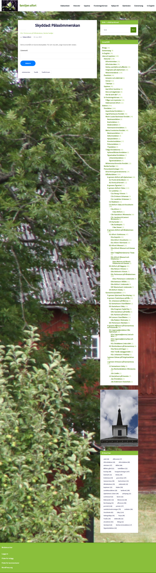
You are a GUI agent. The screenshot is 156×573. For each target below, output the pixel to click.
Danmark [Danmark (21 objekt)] (108, 475)
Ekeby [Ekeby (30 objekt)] (119, 475)
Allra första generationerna (116, 172)
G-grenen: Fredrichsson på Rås (118, 298)
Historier (76, 6)
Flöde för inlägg (7, 558)
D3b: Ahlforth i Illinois (119, 271)
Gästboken (126, 6)
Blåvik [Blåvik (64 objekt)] (119, 465)
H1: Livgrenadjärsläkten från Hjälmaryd (119, 331)
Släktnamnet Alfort (113, 103)
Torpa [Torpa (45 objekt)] (121, 516)
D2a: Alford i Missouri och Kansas (123, 248)
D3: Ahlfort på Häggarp (117, 266)
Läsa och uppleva (108, 56)
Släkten (105, 106)
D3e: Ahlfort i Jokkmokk (120, 284)
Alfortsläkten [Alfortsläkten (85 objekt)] (124, 462)
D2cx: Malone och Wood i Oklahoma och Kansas (121, 262)
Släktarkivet (65, 6)
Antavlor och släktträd (114, 78)
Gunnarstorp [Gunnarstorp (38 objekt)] (109, 481)
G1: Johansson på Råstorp (118, 301)
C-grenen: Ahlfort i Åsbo (116, 188)
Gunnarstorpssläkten (113, 293)
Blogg (104, 48)
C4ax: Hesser (117, 227)
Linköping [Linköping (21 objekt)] (126, 494)
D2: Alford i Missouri (116, 245)
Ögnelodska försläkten (115, 155)
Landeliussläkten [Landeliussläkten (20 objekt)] (110, 490)
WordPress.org (7, 567)
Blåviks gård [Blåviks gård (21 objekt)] (109, 468)
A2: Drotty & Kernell (116, 182)
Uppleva (87, 6)
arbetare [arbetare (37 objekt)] (108, 465)
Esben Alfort (25, 37)
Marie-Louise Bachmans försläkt (118, 116)
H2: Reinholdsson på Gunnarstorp (121, 346)
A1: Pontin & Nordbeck (117, 180)
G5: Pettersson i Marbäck (118, 323)
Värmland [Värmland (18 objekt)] (108, 525)
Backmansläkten (113, 119)
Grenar (108, 81)
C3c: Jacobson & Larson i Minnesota (120, 218)
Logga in (5, 554)
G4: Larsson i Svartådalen (118, 317)
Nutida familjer (48, 33)
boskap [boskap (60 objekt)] (107, 472)
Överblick (107, 75)
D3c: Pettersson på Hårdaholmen (31, 33)
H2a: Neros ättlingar (118, 349)
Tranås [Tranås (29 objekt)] (107, 519)
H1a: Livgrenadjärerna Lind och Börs (122, 335)
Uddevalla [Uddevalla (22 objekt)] (118, 519)
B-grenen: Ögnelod (114, 185)
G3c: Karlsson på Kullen (119, 314)
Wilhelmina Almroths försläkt (117, 163)
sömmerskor (26, 72)
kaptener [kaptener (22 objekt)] (108, 487)
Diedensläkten (112, 125)
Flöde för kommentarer (10, 563)
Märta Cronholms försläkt (115, 130)
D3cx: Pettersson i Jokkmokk (123, 279)
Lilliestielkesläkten (116, 158)
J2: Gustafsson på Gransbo (119, 376)
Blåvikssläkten (111, 174)
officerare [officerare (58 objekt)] (121, 503)
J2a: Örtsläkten (116, 379)
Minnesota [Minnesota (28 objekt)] (122, 500)
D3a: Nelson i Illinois (118, 269)
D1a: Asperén (115, 237)
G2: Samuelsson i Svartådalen (120, 303)
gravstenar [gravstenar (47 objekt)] (121, 478)
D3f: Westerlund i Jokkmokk (121, 287)
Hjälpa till (115, 6)
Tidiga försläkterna (113, 150)
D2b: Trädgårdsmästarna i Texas (122, 253)
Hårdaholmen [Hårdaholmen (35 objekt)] (109, 484)
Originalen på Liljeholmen (115, 70)
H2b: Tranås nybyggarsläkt (121, 352)
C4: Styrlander (114, 222)
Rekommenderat (112, 73)
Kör (133, 30)
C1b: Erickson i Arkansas (119, 196)
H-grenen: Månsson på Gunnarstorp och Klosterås (120, 326)
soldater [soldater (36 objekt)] (128, 509)
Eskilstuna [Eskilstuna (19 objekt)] (108, 478)
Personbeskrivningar (111, 169)
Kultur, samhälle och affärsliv (116, 67)
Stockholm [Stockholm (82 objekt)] (108, 512)
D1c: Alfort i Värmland (119, 243)
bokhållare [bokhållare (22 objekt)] (122, 468)
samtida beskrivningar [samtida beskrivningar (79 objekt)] (112, 509)
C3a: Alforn (115, 209)
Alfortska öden (111, 64)
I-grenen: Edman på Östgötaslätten (120, 357)
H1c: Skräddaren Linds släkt (121, 343)
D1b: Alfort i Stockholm (119, 240)
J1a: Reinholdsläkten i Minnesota (123, 369)
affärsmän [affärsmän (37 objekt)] (117, 459)
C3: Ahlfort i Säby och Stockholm (121, 205)
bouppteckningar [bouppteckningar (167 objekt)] (122, 472)
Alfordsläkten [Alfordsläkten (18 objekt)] (109, 462)
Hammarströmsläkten (115, 128)
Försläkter (108, 108)
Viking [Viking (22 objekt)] (120, 522)
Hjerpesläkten (112, 139)
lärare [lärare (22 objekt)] (120, 497)
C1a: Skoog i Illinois (118, 193)
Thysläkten (111, 147)
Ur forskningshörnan (111, 97)
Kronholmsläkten (114, 141)
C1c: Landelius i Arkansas (120, 199)
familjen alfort (28, 5)
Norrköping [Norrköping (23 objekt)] (109, 503)
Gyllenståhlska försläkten (117, 152)
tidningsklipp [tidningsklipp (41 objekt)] (109, 516)
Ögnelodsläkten (115, 161)
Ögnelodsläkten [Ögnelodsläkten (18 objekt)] (110, 528)
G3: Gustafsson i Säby (117, 306)
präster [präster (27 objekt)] (120, 506)
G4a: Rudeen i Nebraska (119, 320)
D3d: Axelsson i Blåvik (118, 281)
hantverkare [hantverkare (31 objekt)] (123, 481)
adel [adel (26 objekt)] (106, 459)
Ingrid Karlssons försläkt (115, 114)
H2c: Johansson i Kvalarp (120, 354)
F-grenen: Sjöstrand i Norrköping (119, 295)
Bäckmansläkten (113, 133)
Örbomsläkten (112, 144)
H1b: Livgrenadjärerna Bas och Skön (122, 340)
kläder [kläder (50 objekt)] (119, 487)
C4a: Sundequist (116, 224)
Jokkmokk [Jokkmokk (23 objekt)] (123, 484)
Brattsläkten (112, 122)
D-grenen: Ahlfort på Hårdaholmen (120, 230)
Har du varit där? (112, 94)
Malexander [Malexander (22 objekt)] (109, 500)
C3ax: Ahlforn (117, 212)
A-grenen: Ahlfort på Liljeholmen (119, 177)
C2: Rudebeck (114, 202)
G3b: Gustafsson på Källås (120, 312)
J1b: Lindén (115, 373)
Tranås (36, 72)
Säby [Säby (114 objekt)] (120, 512)
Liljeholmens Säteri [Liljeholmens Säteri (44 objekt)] (111, 494)
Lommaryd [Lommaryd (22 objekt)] (108, 497)
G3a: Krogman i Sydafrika (120, 309)
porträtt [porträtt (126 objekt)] (108, 506)
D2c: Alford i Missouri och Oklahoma (120, 258)
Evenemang (138, 6)
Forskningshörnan (100, 6)
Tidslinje (109, 83)
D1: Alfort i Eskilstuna (117, 234)
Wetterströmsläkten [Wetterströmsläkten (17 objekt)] (124, 525)
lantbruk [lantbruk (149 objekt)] (125, 490)
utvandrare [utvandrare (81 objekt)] (108, 522)
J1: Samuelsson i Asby (117, 366)
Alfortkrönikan (111, 61)
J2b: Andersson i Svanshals (120, 382)
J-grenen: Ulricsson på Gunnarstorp (120, 362)
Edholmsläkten (113, 136)
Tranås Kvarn (46, 72)
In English (150, 6)
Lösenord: (57, 54)
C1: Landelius (114, 191)
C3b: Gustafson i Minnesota (121, 214)
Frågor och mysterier (113, 100)
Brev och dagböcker (113, 92)
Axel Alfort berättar (113, 89)
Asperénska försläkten (114, 111)
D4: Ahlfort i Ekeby (116, 290)
